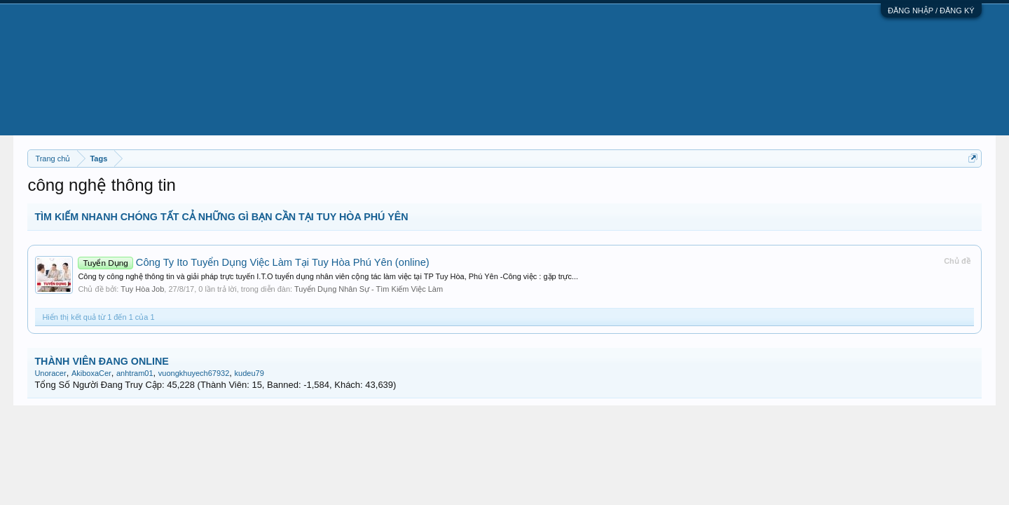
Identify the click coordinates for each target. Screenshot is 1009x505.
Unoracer (50, 373)
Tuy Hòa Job (142, 289)
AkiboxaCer (91, 373)
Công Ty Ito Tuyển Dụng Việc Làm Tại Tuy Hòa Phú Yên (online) (253, 262)
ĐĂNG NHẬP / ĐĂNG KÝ (931, 10)
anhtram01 (134, 373)
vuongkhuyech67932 (194, 373)
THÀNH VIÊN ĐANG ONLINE (101, 361)
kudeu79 (249, 373)
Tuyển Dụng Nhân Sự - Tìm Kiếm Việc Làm (368, 289)
